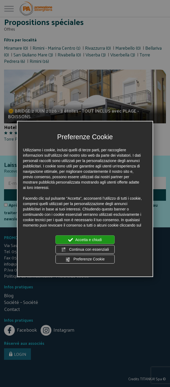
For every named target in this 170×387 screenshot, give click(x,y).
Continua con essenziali (85, 249)
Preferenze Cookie (85, 259)
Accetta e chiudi (85, 239)
